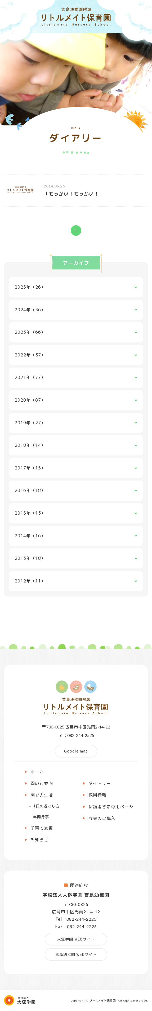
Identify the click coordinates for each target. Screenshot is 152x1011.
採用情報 (97, 795)
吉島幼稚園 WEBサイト (76, 954)
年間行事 (41, 816)
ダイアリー (99, 783)
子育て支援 (41, 828)
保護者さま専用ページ (110, 807)
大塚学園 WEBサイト (76, 939)
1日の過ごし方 (46, 805)
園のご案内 (41, 783)
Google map (76, 751)
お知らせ (39, 840)
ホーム (37, 772)
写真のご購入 (101, 818)
